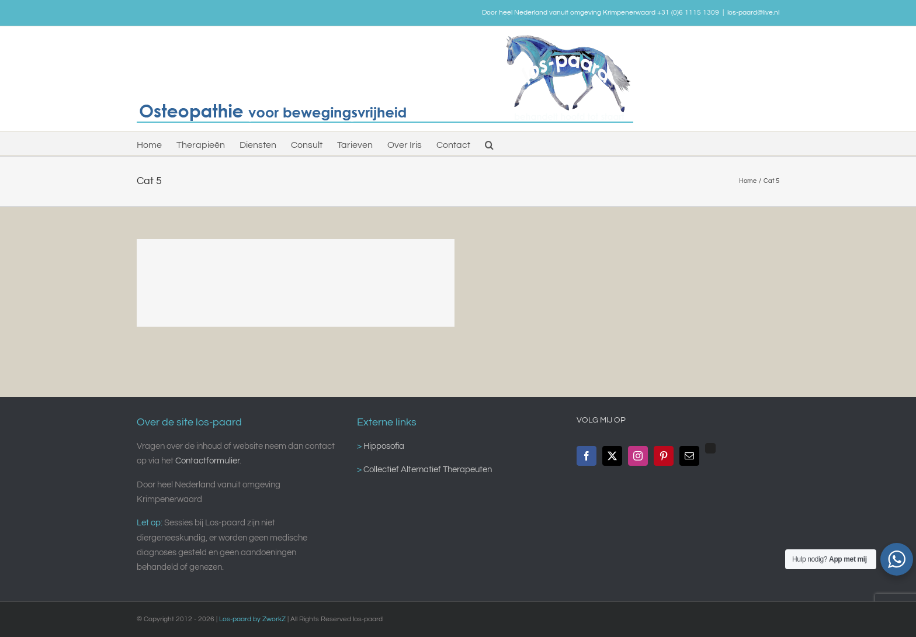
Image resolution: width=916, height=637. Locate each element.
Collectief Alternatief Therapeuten (427, 469)
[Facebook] (586, 456)
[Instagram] (638, 456)
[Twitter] (612, 456)
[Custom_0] (710, 448)
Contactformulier (207, 460)
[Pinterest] (664, 456)
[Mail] (689, 456)
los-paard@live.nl (753, 12)
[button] (489, 143)
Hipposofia (383, 446)
